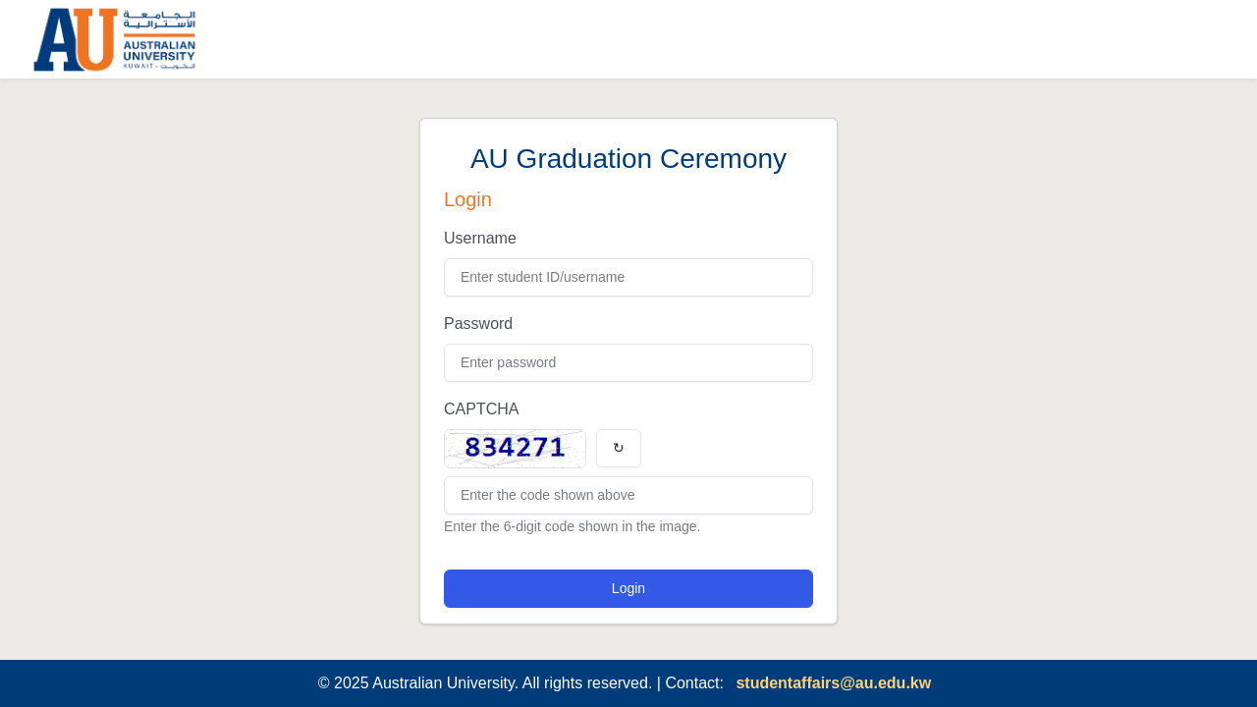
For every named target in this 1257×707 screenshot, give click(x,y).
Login (628, 588)
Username (480, 238)
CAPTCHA (481, 409)
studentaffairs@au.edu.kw (833, 683)
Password (478, 323)
